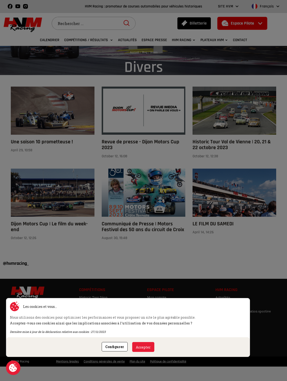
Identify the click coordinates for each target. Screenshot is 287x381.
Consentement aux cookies (13, 367)
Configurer (114, 346)
